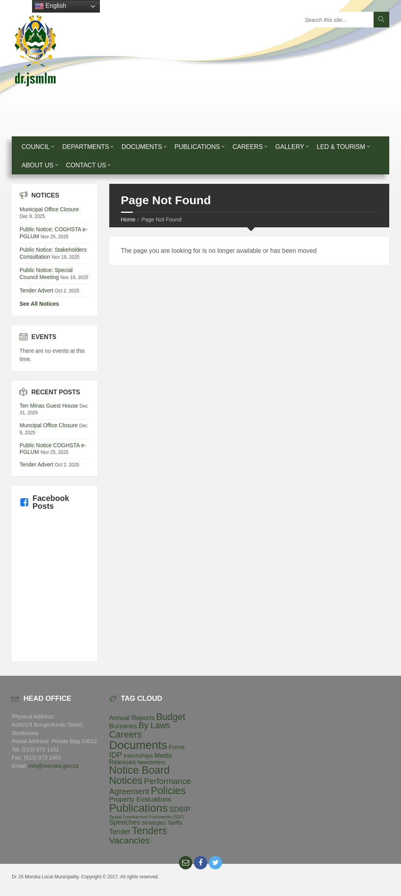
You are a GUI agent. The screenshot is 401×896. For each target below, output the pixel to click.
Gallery (289, 146)
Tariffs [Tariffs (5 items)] (174, 823)
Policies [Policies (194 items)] (168, 790)
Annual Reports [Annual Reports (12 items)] (132, 718)
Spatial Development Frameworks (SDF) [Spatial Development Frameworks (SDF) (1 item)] (146, 816)
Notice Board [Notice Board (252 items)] (139, 770)
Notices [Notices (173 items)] (126, 780)
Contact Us (86, 165)
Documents (141, 146)
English (50, 6)
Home (128, 219)
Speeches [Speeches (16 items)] (124, 822)
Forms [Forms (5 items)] (177, 747)
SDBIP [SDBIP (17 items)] (179, 809)
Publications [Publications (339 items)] (138, 808)
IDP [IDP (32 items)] (115, 755)
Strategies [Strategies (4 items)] (154, 823)
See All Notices (39, 304)
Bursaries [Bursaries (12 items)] (123, 726)
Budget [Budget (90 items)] (170, 717)
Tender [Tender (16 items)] (119, 832)
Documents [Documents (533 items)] (138, 744)
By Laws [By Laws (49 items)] (154, 725)
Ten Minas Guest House (49, 406)
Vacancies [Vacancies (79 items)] (129, 840)
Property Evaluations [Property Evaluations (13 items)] (140, 799)
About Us (38, 165)
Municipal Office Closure (49, 209)
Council (36, 146)
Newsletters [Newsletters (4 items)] (151, 762)
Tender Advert (36, 290)
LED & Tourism (341, 146)
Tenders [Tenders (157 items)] (149, 830)
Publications (197, 146)
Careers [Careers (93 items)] (125, 734)
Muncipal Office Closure (49, 425)
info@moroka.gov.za (54, 766)
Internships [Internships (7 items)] (138, 755)
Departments (85, 146)
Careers (248, 146)
